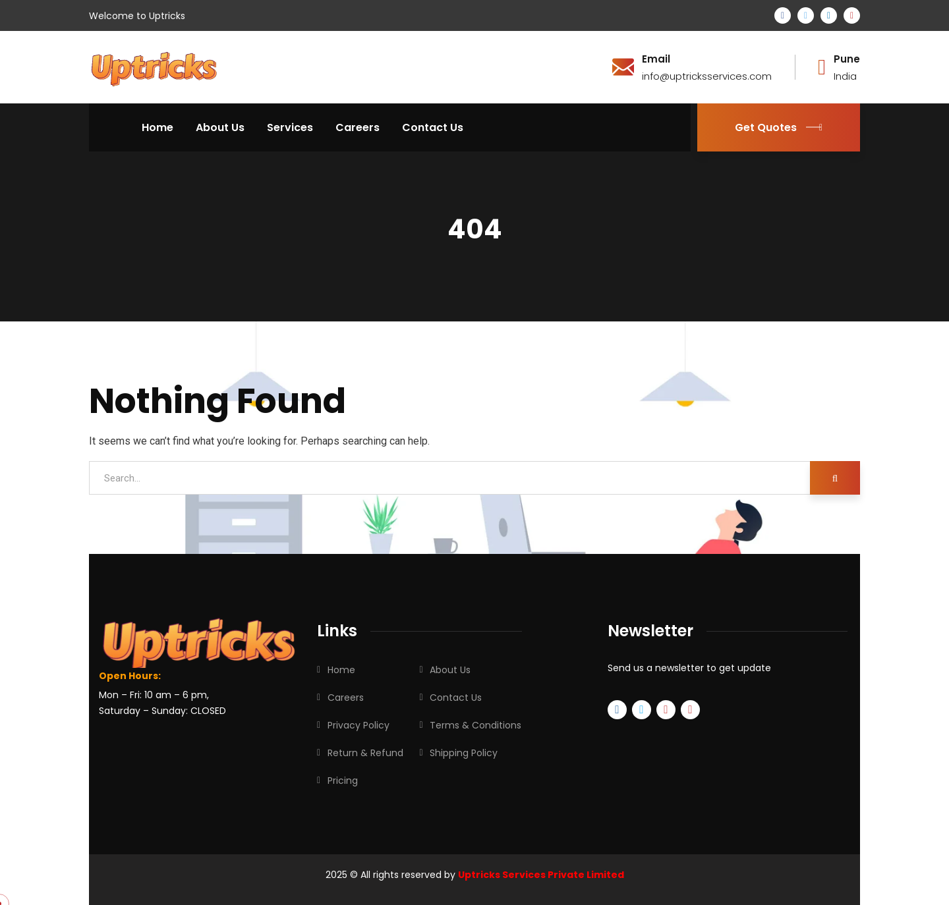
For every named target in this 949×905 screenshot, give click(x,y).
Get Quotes (778, 127)
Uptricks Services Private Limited (541, 874)
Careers (346, 697)
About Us (450, 669)
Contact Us (456, 697)
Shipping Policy (464, 752)
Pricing (343, 780)
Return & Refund (365, 752)
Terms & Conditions (475, 725)
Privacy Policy (358, 725)
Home (341, 669)
